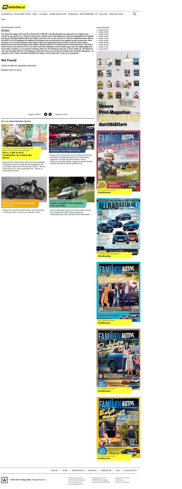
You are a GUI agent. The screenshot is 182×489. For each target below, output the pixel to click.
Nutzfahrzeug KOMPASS (101, 482)
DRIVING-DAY (116, 14)
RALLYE (103, 14)
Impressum (106, 470)
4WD (34, 14)
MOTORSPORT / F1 (89, 14)
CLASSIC (43, 14)
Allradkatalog (104, 256)
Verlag (54, 470)
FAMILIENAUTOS (57, 14)
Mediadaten (78, 470)
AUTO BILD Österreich (76, 480)
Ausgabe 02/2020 (103, 32)
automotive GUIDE (122, 478)
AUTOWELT (7, 14)
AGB (118, 470)
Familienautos (104, 192)
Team (64, 470)
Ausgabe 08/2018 (103, 42)
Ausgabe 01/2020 (103, 34)
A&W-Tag (119, 480)
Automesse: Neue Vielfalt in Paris (65, 150)
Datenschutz (130, 470)
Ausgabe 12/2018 (103, 38)
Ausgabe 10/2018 (103, 40)
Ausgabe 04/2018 (103, 44)
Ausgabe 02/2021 (103, 49)
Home (3, 19)
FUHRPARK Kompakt (100, 480)
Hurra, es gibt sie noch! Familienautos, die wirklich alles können (17, 155)
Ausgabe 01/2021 (61, 114)
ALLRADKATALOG (75, 484)
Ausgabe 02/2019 (103, 36)
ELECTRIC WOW (23, 14)
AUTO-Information (75, 482)
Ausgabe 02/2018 (34, 114)
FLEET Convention (123, 482)
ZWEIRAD (73, 14)
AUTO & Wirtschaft (75, 478)
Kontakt (92, 470)
